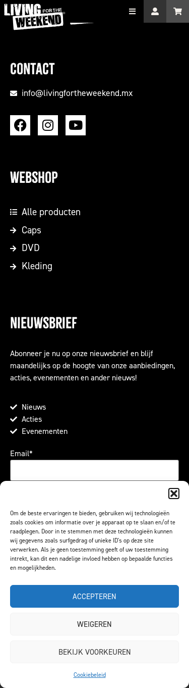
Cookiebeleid (90, 675)
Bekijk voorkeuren (94, 652)
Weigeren (94, 624)
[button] (174, 493)
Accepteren (94, 597)
